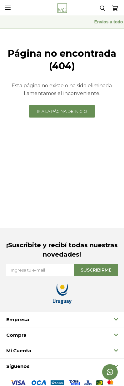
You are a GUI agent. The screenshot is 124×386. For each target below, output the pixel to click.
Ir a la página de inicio (62, 111)
